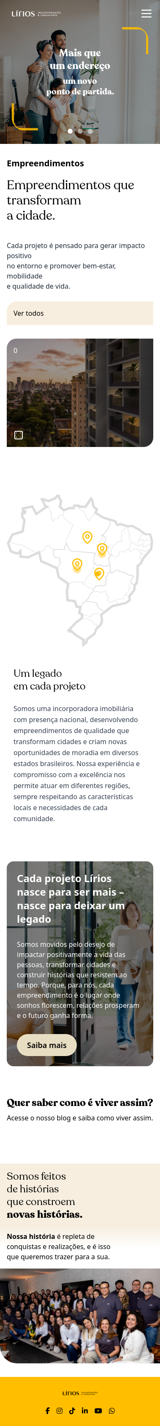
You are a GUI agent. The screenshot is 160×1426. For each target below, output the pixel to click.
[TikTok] (72, 1411)
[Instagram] (59, 1411)
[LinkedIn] (85, 1411)
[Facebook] (48, 1411)
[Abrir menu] (146, 13)
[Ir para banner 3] (90, 131)
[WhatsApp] (112, 1411)
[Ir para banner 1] (70, 131)
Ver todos (29, 313)
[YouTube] (98, 1411)
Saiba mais (47, 1045)
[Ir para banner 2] (80, 131)
